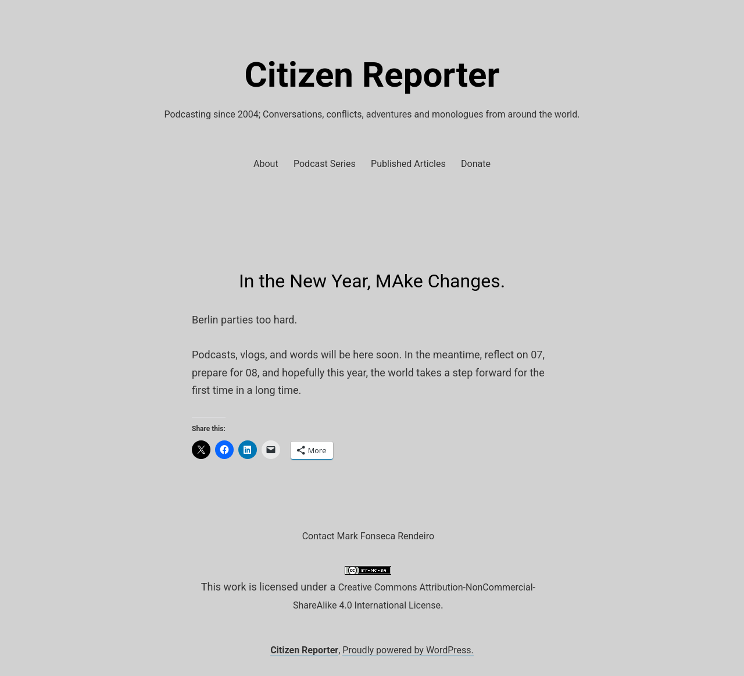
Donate (476, 163)
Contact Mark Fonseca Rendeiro (368, 536)
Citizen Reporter (372, 74)
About (265, 163)
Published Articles (408, 163)
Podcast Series (325, 163)
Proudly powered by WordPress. (408, 650)
